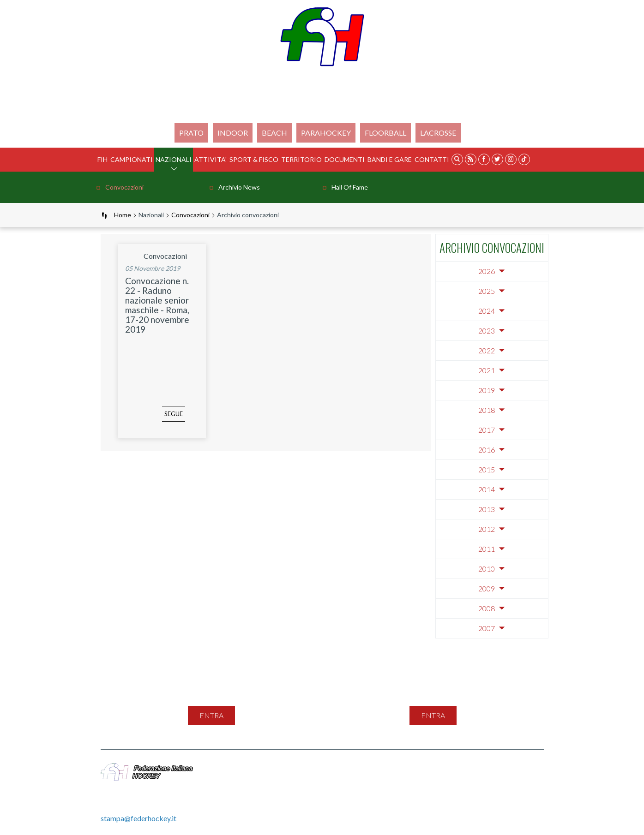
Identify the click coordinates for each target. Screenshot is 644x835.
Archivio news (239, 187)
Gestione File (358, 778)
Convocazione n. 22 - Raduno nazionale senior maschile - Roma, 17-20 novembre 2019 (157, 304)
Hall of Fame (349, 187)
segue (159, 420)
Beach (274, 132)
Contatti (432, 159)
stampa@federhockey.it (138, 818)
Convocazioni (124, 187)
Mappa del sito (311, 768)
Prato (191, 132)
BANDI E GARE (389, 159)
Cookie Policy (493, 768)
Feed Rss (394, 768)
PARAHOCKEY (326, 132)
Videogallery (307, 778)
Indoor (232, 132)
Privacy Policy (439, 768)
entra (211, 715)
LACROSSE (438, 132)
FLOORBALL (385, 132)
